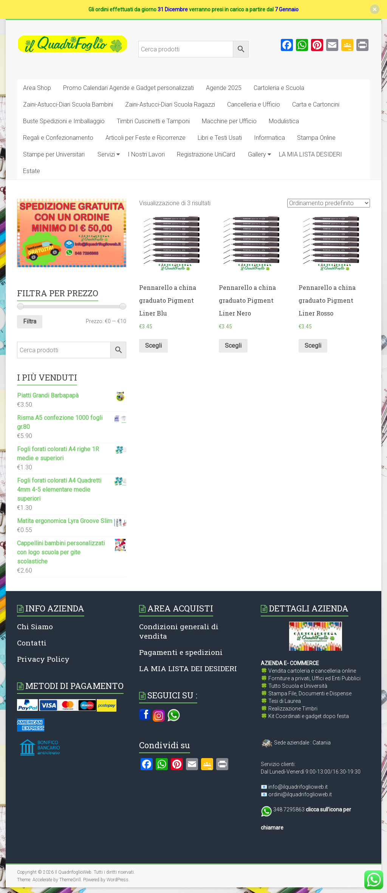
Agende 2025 (223, 87)
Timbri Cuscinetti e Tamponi (153, 121)
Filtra (29, 321)
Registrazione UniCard (206, 154)
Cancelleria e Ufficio (253, 104)
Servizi (106, 154)
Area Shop (37, 87)
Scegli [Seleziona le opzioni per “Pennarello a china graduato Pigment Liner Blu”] (153, 345)
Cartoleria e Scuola (279, 87)
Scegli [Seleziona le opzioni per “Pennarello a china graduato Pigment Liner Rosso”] (313, 345)
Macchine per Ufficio (229, 121)
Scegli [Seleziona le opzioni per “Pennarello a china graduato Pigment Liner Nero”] (233, 345)
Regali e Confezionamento (58, 137)
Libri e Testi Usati (220, 137)
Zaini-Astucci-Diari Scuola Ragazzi (170, 104)
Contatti (31, 642)
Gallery (257, 154)
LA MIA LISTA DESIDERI (310, 154)
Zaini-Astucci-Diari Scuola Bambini (68, 104)
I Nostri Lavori (146, 154)
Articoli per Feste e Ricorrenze (145, 137)
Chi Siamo (35, 626)
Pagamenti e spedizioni (181, 652)
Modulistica (284, 121)
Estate (31, 171)
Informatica (269, 137)
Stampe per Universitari (54, 154)
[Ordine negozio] (328, 203)
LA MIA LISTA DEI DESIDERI (188, 668)
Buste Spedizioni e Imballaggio (64, 121)
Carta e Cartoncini (315, 104)
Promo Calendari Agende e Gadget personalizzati (128, 87)
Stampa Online (316, 137)
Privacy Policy (43, 659)
